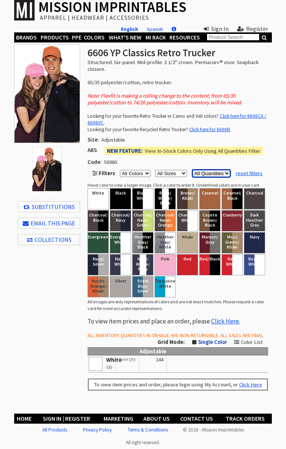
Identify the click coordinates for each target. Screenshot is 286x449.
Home (24, 418)
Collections (49, 239)
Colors (94, 37)
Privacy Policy (97, 430)
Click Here (225, 321)
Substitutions (49, 207)
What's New (125, 37)
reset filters (249, 173)
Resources (184, 37)
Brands (26, 37)
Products (55, 37)
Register (252, 28)
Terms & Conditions (148, 430)
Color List (252, 342)
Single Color (212, 342)
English (129, 29)
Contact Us (196, 418)
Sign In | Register (66, 418)
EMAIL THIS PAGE (49, 223)
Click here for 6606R (209, 129)
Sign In (216, 28)
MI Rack (156, 37)
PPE (77, 37)
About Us (156, 418)
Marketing (118, 418)
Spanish (155, 29)
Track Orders (245, 418)
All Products (54, 430)
